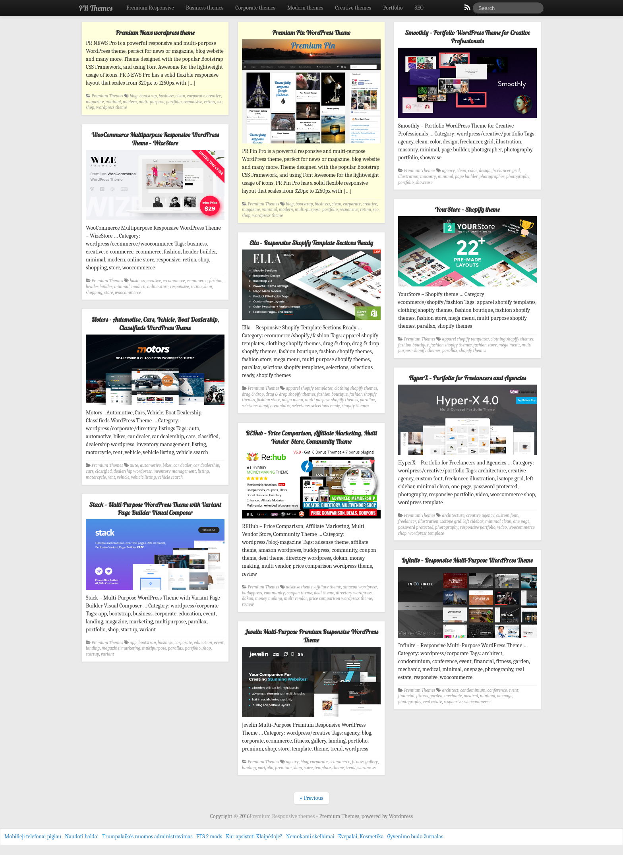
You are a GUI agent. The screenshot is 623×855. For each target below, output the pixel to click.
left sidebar (473, 521)
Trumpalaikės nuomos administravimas (148, 836)
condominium (473, 690)
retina (209, 101)
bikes (167, 465)
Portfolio (392, 7)
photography (517, 176)
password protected (415, 527)
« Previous (311, 798)
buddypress (252, 593)
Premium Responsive (150, 7)
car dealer (182, 465)
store (108, 292)
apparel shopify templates (465, 339)
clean (180, 96)
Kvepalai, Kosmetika (361, 836)
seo (219, 101)
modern (130, 101)
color (472, 170)
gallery (372, 761)
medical (471, 695)
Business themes (205, 7)
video (502, 527)
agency (448, 170)
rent (111, 477)
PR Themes (95, 8)
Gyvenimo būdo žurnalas (415, 836)
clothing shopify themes (512, 339)
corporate (195, 96)
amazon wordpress (360, 587)
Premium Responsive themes (283, 816)
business (166, 96)
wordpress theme (111, 107)
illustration (408, 176)
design (485, 170)
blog (134, 96)
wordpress (366, 767)
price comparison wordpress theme (340, 598)
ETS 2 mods (209, 836)
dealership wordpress (133, 471)
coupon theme (299, 593)
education (203, 642)
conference (497, 690)
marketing (130, 648)
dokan (247, 598)
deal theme (324, 593)
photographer (492, 176)
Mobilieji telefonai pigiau (32, 836)
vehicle (123, 477)
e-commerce (174, 280)
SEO (419, 7)
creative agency (480, 515)
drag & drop (253, 394)
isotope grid (451, 521)
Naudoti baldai (82, 836)
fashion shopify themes (451, 345)
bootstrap (148, 96)
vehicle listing (143, 477)
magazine (95, 101)
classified (103, 471)
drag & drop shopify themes (290, 394)
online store (157, 286)
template (322, 767)
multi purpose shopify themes (331, 399)
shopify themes (472, 350)
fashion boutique (413, 345)
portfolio (174, 101)
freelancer (501, 170)
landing (93, 648)
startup (92, 654)
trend (351, 767)
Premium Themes (107, 96)
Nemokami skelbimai (310, 836)
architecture (453, 515)
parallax (449, 350)
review (248, 604)
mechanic (453, 695)
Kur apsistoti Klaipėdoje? (254, 836)
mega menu (509, 345)
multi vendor (295, 598)
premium (283, 767)
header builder (99, 286)
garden (436, 695)
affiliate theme (327, 587)
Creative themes (353, 7)
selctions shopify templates (266, 405)
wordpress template (426, 533)
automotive (150, 465)
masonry (428, 176)
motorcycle (96, 477)
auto (134, 465)
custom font (507, 515)
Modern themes (305, 7)
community (274, 593)
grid (516, 170)
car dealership (206, 465)
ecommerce (197, 280)
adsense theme (299, 587)
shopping (94, 292)
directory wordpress (353, 593)
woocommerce (128, 292)
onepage (504, 695)
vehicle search (170, 477)
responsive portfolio (477, 527)
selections (301, 405)
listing (203, 471)
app (133, 642)
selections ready (326, 405)
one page (521, 521)
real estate (432, 701)
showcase (424, 182)
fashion (215, 280)
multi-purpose (151, 101)
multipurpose (154, 648)
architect (450, 690)
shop (90, 107)
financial (406, 695)
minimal (113, 101)
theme (338, 767)
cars (89, 471)
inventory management (174, 471)
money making (268, 598)
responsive (193, 101)
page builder (466, 176)
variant (107, 654)
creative (213, 96)
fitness (422, 695)
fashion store (485, 345)
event (219, 642)
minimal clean (498, 521)
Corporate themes (255, 7)
